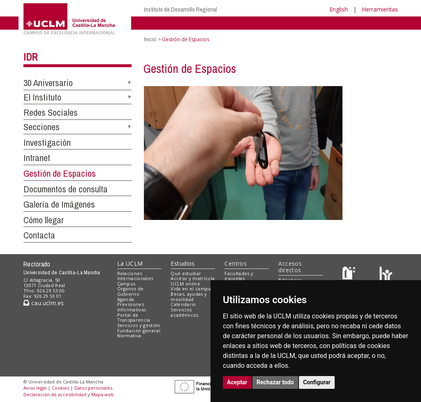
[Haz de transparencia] (350, 275)
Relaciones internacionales (135, 276)
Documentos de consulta (65, 189)
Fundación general (139, 330)
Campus (126, 283)
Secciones (41, 127)
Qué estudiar (186, 273)
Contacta (39, 235)
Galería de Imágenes (59, 204)
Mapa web (102, 394)
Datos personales (93, 388)
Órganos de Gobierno (130, 291)
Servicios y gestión (138, 325)
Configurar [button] (317, 382)
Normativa (129, 335)
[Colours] (386, 275)
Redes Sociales (50, 112)
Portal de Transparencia (133, 317)
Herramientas (380, 9)
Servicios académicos (184, 312)
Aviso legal (34, 388)
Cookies (60, 388)
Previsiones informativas (131, 307)
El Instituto (42, 97)
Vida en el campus (192, 288)
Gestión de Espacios (59, 173)
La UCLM (130, 263)
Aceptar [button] (237, 382)
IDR (30, 56)
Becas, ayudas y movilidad (189, 296)
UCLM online (185, 283)
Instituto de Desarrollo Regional (180, 9)
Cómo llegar (43, 220)
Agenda (125, 299)
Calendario (183, 304)
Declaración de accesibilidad (54, 394)
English (338, 9)
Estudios (182, 263)
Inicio (150, 39)
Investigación (47, 142)
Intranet (36, 158)
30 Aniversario (48, 83)
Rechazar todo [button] (275, 382)
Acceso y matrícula (193, 278)
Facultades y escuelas (238, 276)
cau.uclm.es (43, 303)
